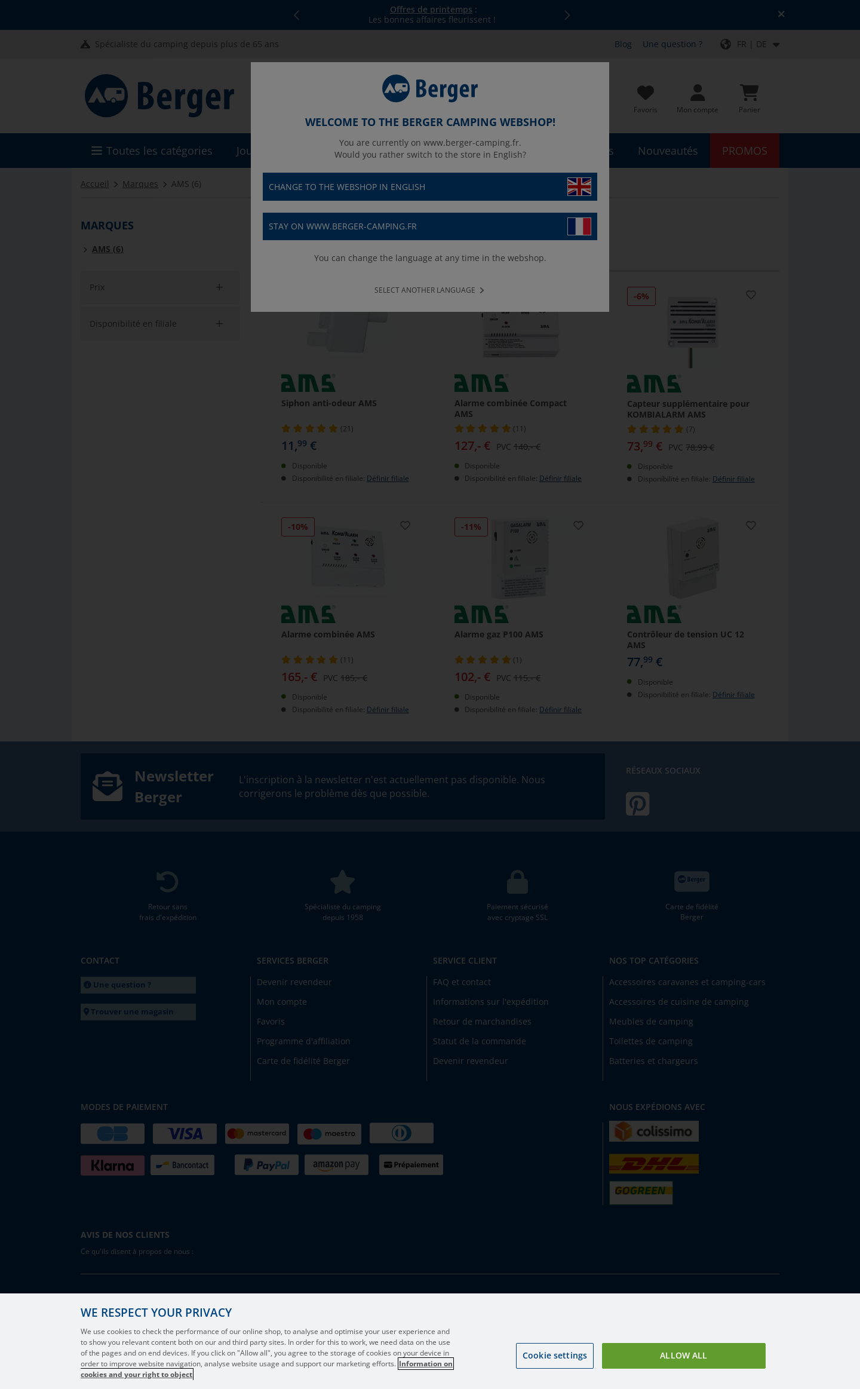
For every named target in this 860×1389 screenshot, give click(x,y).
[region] (430, 1341)
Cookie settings (555, 1355)
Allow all (683, 1355)
